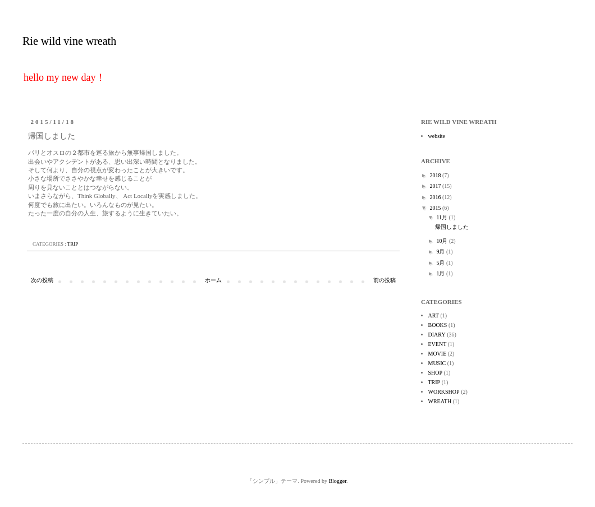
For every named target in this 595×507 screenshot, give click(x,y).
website (437, 136)
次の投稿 (42, 280)
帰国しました (452, 227)
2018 (435, 175)
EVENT (437, 344)
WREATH (440, 401)
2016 (435, 197)
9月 (441, 251)
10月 (442, 241)
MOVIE (437, 354)
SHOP (435, 373)
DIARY (437, 334)
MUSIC (437, 363)
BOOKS (437, 325)
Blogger (337, 481)
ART (433, 315)
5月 (441, 263)
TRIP (73, 244)
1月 (441, 273)
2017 (435, 186)
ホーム (213, 280)
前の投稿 (384, 280)
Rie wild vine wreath (69, 41)
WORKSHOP (444, 392)
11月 (442, 217)
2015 (435, 208)
